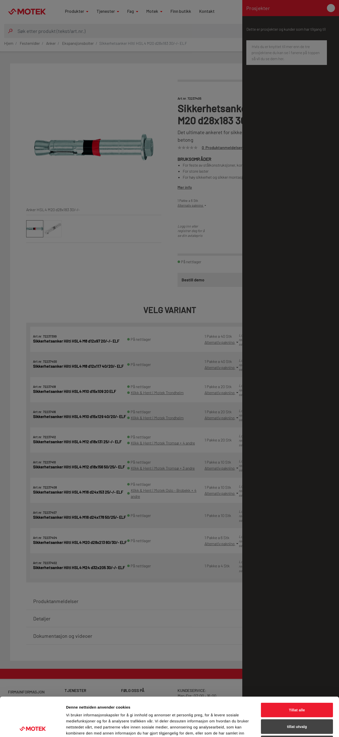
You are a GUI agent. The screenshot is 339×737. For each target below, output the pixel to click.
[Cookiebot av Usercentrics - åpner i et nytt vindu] (33, 727)
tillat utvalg (297, 687)
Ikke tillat (297, 704)
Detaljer (268, 727)
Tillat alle (297, 671)
